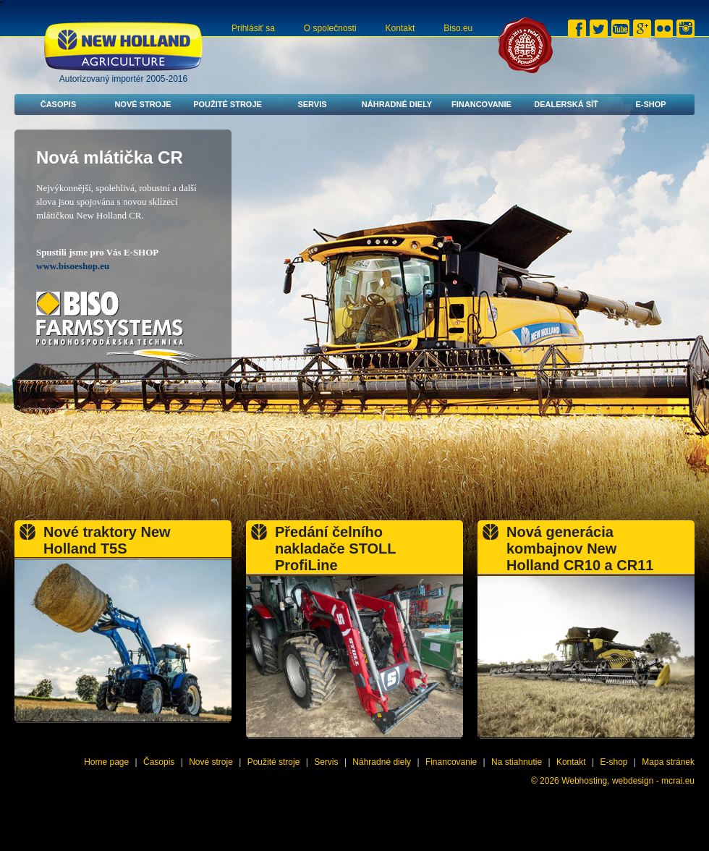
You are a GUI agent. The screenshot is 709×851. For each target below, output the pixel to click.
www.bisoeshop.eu (72, 266)
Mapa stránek (668, 762)
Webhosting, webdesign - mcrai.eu (628, 781)
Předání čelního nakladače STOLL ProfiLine (335, 548)
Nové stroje (142, 104)
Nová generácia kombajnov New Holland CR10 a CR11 (579, 548)
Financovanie (481, 104)
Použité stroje (227, 104)
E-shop (650, 104)
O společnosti (330, 28)
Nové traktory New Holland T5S (107, 540)
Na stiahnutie (516, 762)
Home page (106, 762)
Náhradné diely (397, 104)
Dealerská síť (566, 104)
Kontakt (400, 28)
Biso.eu (457, 28)
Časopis (59, 104)
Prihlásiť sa (253, 28)
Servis (311, 104)
